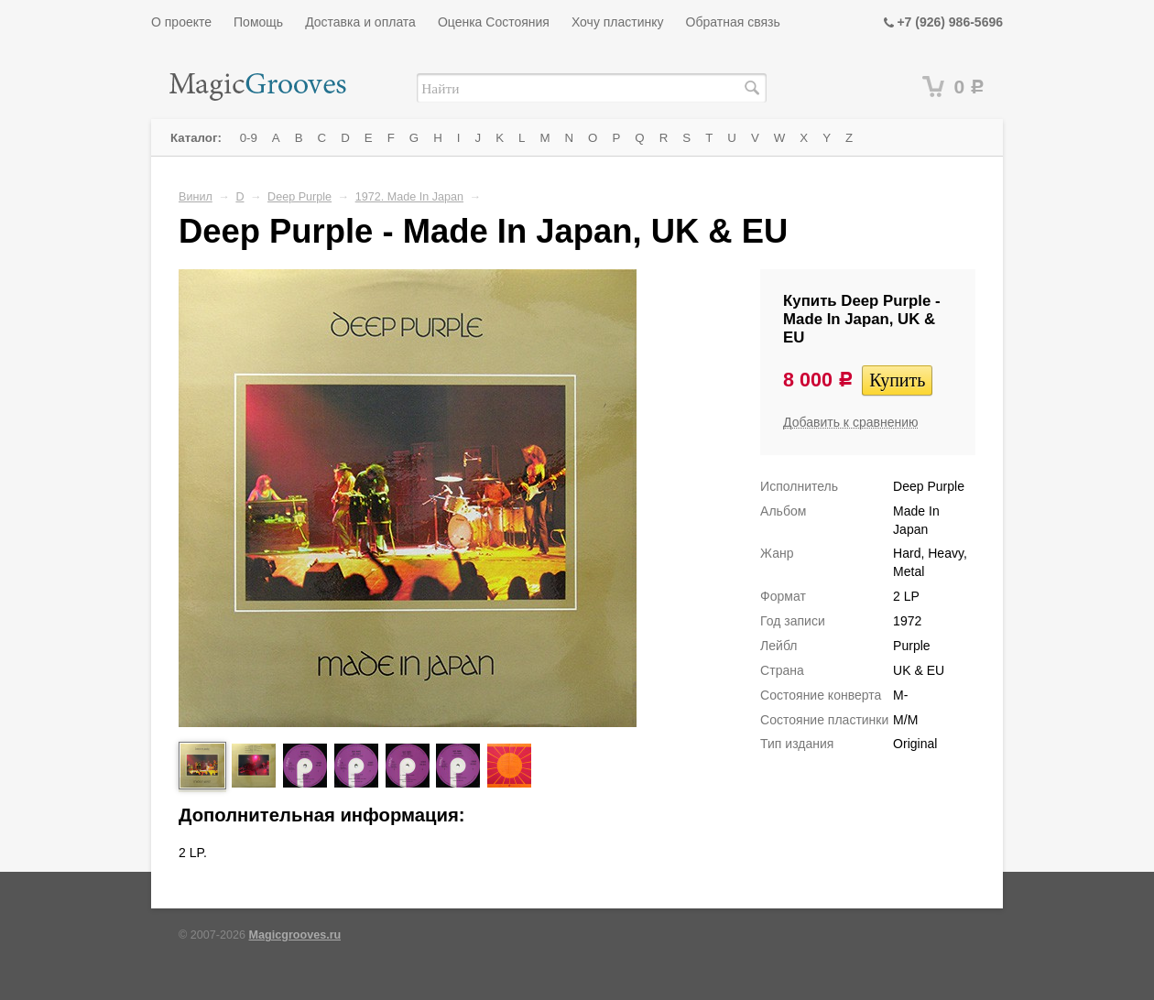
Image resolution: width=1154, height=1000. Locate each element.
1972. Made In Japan (409, 196)
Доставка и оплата (360, 22)
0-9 (248, 138)
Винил (195, 196)
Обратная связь (733, 22)
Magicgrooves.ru (295, 935)
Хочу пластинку (618, 22)
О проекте (181, 22)
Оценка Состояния (494, 22)
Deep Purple (299, 196)
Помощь (258, 22)
